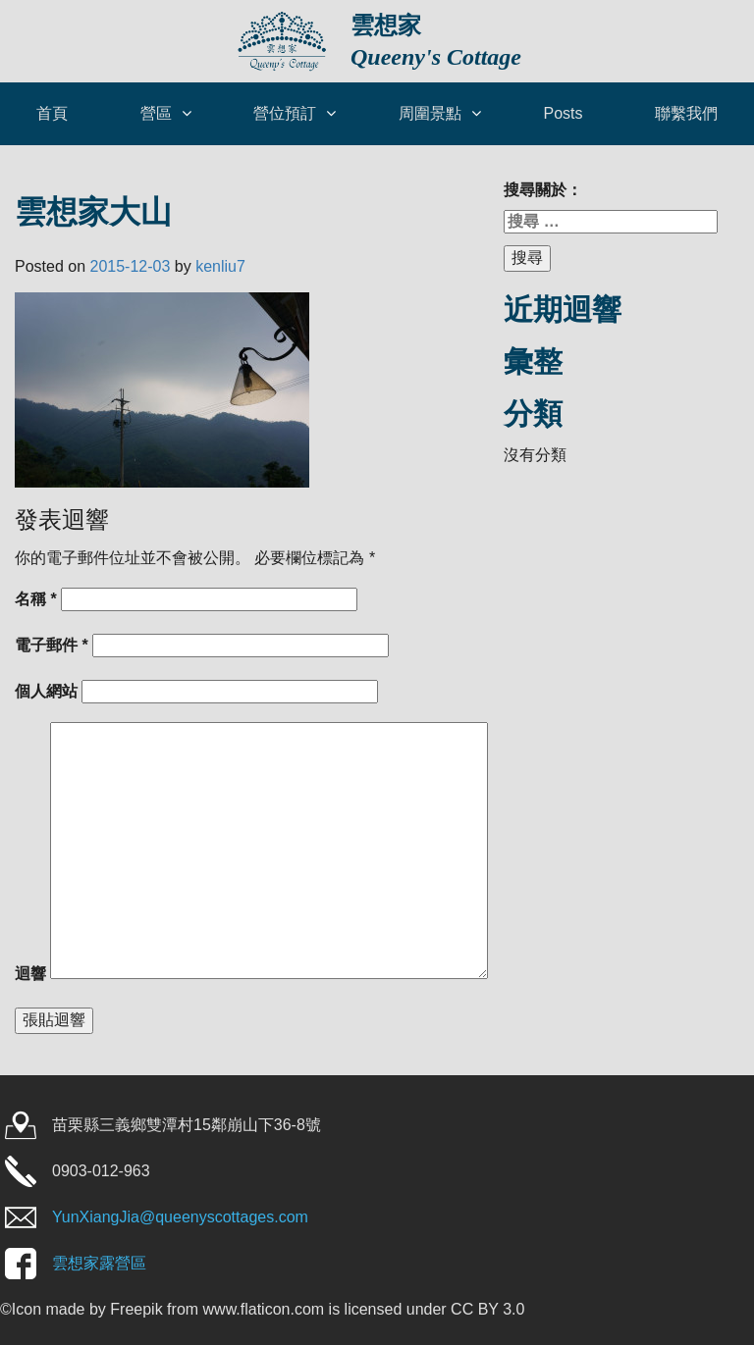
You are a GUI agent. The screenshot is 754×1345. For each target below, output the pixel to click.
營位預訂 (284, 113)
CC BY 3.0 (487, 1309)
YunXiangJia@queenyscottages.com (180, 1217)
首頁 (52, 113)
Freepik (136, 1309)
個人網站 (46, 691)
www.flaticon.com (264, 1309)
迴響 (30, 973)
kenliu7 (220, 266)
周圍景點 (430, 113)
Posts (563, 113)
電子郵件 (51, 645)
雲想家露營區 (99, 1263)
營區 (156, 113)
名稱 (36, 599)
